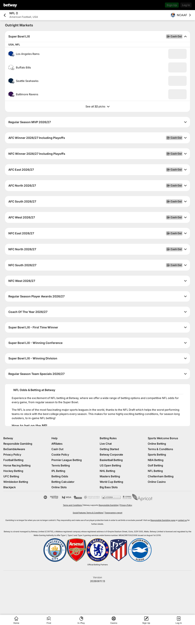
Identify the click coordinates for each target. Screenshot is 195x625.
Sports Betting (157, 454)
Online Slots (59, 487)
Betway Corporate (111, 454)
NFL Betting (155, 471)
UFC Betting (11, 476)
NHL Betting (107, 471)
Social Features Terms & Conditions (88, 512)
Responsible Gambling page (162, 520)
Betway (8, 438)
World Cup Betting (111, 481)
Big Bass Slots (109, 487)
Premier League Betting (66, 460)
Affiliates (56, 443)
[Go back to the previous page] (4, 15)
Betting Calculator (62, 481)
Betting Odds (59, 476)
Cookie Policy (60, 454)
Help (54, 438)
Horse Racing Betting (17, 465)
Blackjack (9, 487)
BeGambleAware (14, 449)
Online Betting (157, 443)
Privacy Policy (12, 454)
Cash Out (57, 449)
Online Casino (157, 481)
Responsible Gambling (17, 443)
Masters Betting (110, 476)
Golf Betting (155, 465)
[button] (177, 54)
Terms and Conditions (72, 505)
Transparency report (113, 512)
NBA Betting (155, 460)
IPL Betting (58, 471)
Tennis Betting (60, 465)
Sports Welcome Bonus (163, 438)
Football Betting (13, 460)
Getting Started (109, 449)
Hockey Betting (13, 471)
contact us (182, 520)
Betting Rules (108, 438)
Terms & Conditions (160, 449)
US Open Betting (110, 465)
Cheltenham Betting (160, 476)
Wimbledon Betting (15, 481)
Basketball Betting (111, 460)
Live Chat (106, 443)
